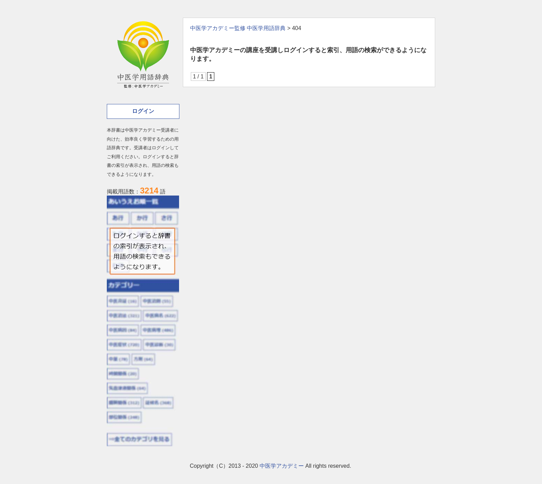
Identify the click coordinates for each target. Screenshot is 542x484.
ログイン (143, 111)
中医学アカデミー (282, 466)
